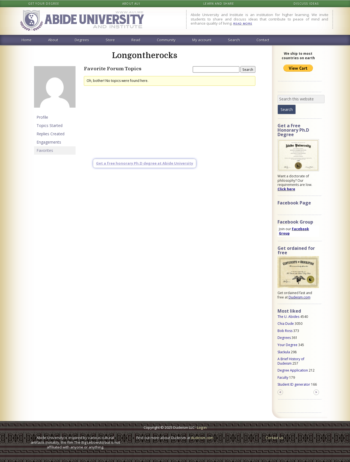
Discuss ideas (306, 4)
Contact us (274, 437)
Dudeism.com (299, 297)
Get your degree (43, 4)
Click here (286, 189)
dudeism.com (202, 437)
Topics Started (50, 125)
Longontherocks (144, 55)
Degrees (284, 337)
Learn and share (218, 4)
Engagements (49, 142)
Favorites (45, 150)
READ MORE (242, 23)
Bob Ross (285, 330)
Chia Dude (286, 323)
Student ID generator (294, 384)
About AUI (131, 4)
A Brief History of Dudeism (291, 361)
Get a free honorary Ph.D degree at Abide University (144, 163)
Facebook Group (294, 231)
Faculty (283, 377)
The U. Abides (288, 316)
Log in (202, 427)
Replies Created (50, 133)
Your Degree (287, 344)
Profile (42, 117)
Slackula (284, 352)
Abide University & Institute (86, 21)
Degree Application (293, 370)
